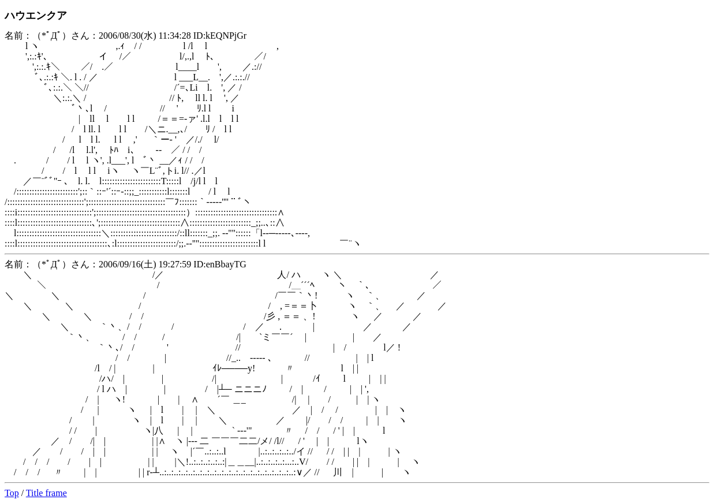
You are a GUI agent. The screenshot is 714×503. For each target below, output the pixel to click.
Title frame (46, 493)
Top (12, 493)
